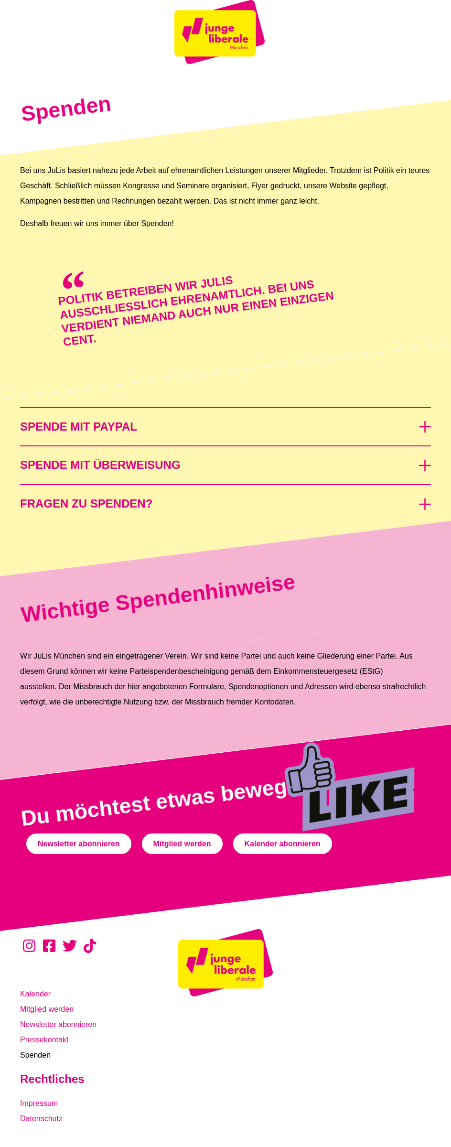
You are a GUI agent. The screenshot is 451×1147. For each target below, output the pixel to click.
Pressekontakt (44, 1040)
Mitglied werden (47, 1009)
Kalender (35, 994)
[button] (225, 421)
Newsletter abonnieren (58, 1024)
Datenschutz (41, 1119)
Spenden (35, 1055)
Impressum (39, 1103)
